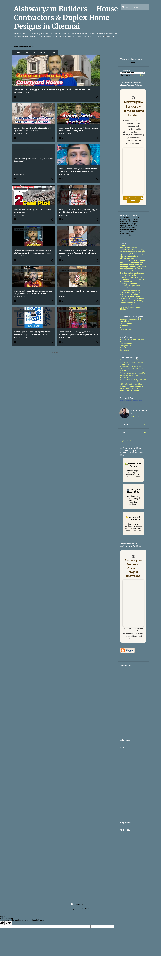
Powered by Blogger (80, 904)
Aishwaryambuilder (139, 411)
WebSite (43, 52)
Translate (137, 75)
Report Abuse (125, 441)
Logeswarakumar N (125, 400)
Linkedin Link (125, 330)
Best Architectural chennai (130, 292)
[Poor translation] (8, 923)
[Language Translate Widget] (132, 73)
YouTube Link (125, 321)
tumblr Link (125, 327)
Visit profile (135, 416)
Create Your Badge (137, 400)
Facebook (17, 52)
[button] (96, 97)
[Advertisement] (109, 88)
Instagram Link (126, 346)
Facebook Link (126, 323)
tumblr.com (124, 350)
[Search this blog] (137, 7)
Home (54, 52)
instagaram (124, 325)
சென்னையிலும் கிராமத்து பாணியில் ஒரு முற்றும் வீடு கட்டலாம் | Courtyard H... (133, 375)
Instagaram (31, 52)
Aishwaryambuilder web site (131, 319)
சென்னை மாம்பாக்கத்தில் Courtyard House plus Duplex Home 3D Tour (131, 362)
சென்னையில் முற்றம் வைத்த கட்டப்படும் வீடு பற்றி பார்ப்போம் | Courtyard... (132, 368)
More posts (56, 352)
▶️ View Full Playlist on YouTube (134, 199)
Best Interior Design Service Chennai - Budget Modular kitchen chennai (131, 307)
